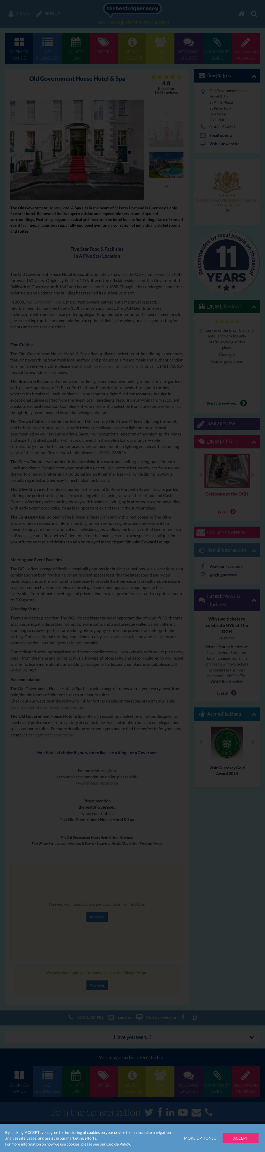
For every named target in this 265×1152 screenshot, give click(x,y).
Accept (240, 1138)
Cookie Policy (118, 1144)
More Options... (200, 1138)
